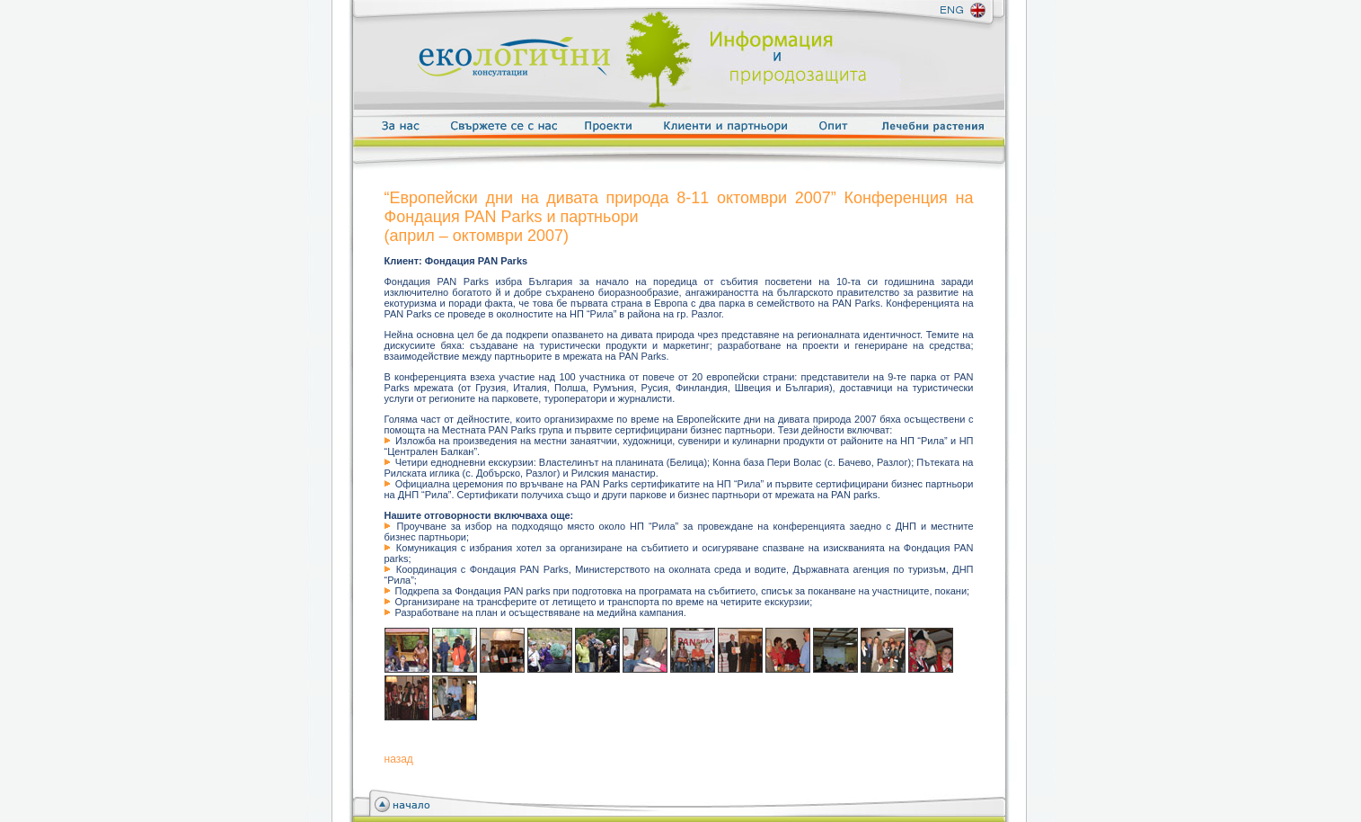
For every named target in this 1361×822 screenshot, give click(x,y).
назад (398, 759)
